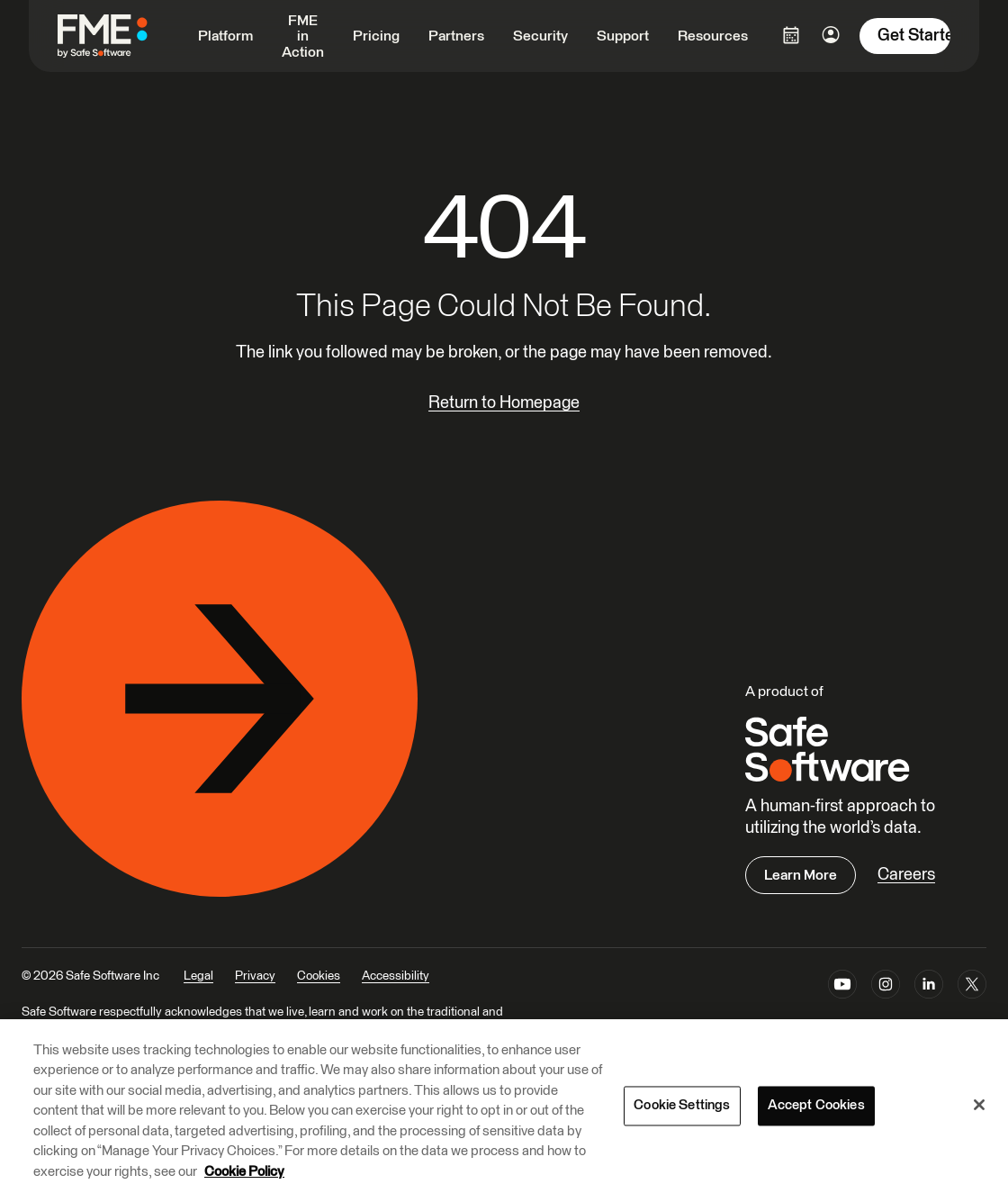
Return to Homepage (504, 402)
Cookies (318, 976)
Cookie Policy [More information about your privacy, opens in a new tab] (244, 1173)
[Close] (979, 1105)
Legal (198, 976)
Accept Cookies (816, 1107)
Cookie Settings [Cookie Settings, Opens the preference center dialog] (682, 1107)
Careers (906, 874)
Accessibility (395, 976)
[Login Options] (791, 35)
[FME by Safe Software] (121, 36)
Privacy (255, 976)
